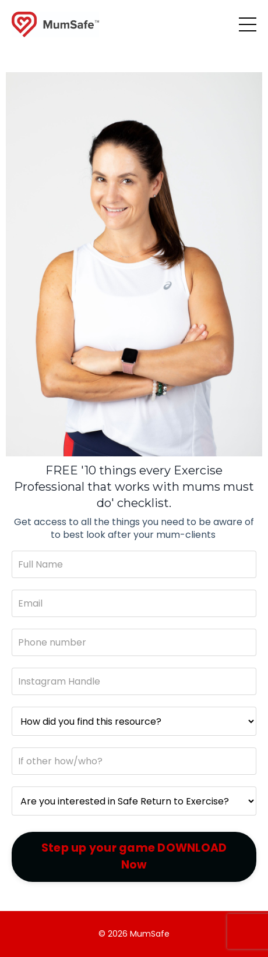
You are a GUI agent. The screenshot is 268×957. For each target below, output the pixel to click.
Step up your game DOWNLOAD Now (134, 856)
